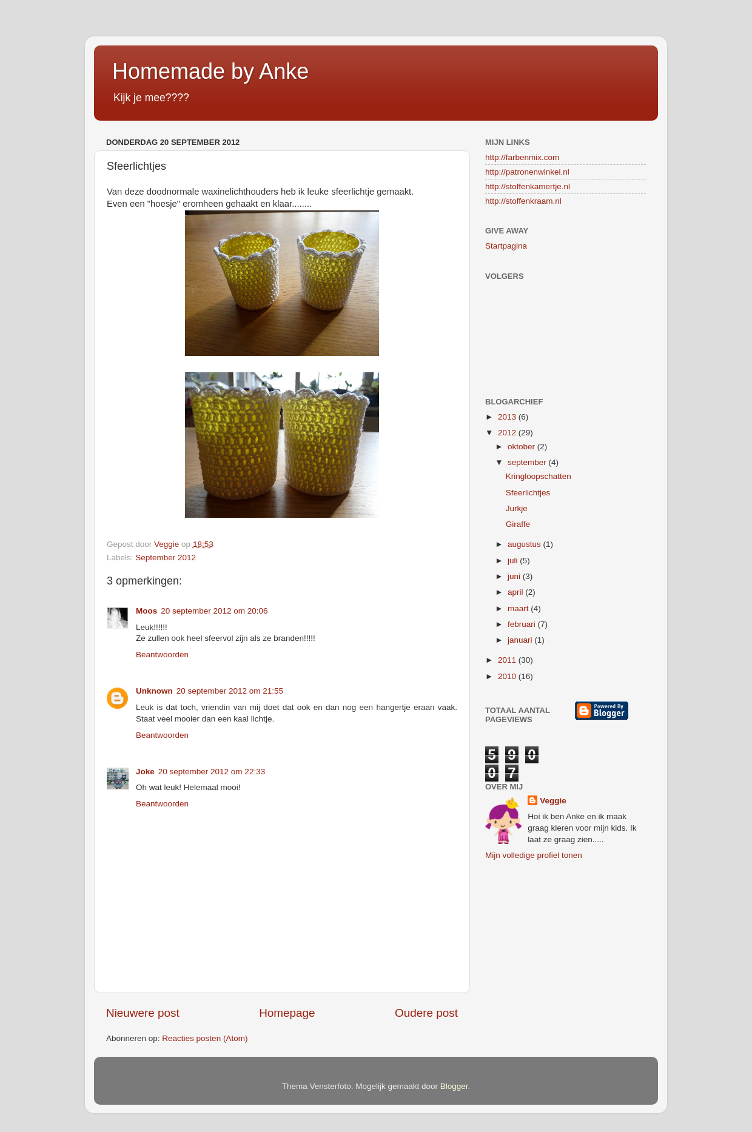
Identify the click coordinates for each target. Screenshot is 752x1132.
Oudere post (426, 1012)
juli (514, 560)
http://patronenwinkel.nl (527, 171)
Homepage (287, 1012)
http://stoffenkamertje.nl (527, 186)
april (516, 592)
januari (521, 640)
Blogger (454, 1086)
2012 (508, 432)
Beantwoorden (162, 654)
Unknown (154, 690)
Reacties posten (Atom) (204, 1038)
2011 (508, 660)
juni (515, 576)
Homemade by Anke (210, 71)
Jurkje (517, 508)
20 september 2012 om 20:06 (214, 610)
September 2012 (165, 557)
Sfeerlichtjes (528, 492)
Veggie (553, 800)
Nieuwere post (143, 1012)
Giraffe (518, 524)
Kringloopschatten (538, 476)
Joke (145, 771)
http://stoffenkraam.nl (523, 201)
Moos (146, 610)
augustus (525, 544)
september (528, 462)
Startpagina (506, 245)
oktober (522, 446)
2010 (508, 676)
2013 (508, 416)
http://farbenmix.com (522, 157)
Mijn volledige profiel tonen (533, 855)
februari (523, 624)
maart (519, 608)
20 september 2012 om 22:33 (211, 771)
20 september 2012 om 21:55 (229, 690)
